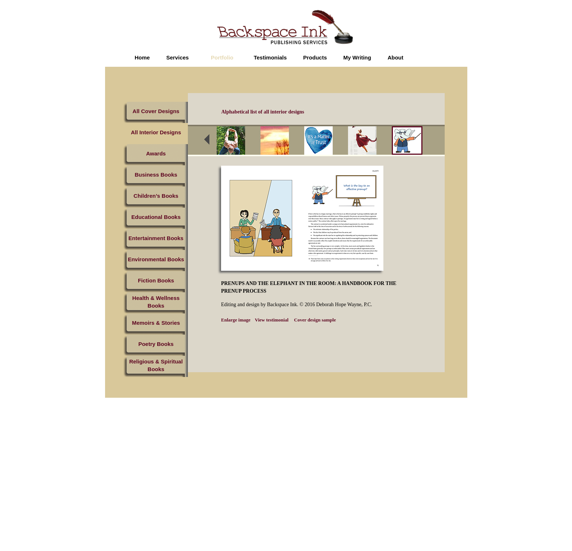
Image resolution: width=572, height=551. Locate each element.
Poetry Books (156, 344)
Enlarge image (236, 320)
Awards (156, 153)
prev (211, 141)
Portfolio (222, 57)
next (437, 141)
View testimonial (272, 320)
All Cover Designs (155, 111)
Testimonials (270, 57)
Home (142, 57)
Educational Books (156, 217)
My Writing (357, 57)
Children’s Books (156, 196)
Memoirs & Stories (156, 323)
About (395, 57)
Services (177, 57)
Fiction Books (156, 280)
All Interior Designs (156, 132)
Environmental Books (156, 259)
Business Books (156, 175)
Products (315, 57)
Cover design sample (314, 320)
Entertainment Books (155, 238)
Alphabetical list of (262, 112)
